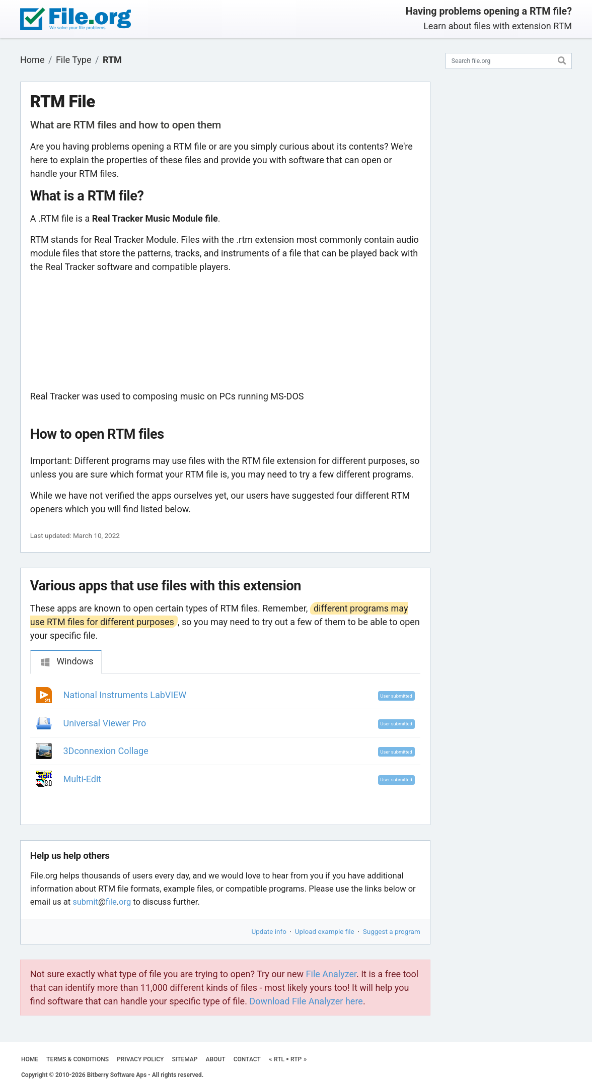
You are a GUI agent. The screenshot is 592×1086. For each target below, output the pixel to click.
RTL (279, 1059)
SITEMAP (184, 1059)
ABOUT (216, 1059)
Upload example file (324, 931)
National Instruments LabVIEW (125, 695)
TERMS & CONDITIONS (77, 1059)
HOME (29, 1059)
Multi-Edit (82, 779)
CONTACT (247, 1059)
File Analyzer (331, 974)
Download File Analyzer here (306, 1001)
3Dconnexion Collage (106, 750)
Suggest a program (391, 931)
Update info (269, 931)
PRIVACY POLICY (140, 1059)
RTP (296, 1059)
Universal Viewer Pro (104, 723)
